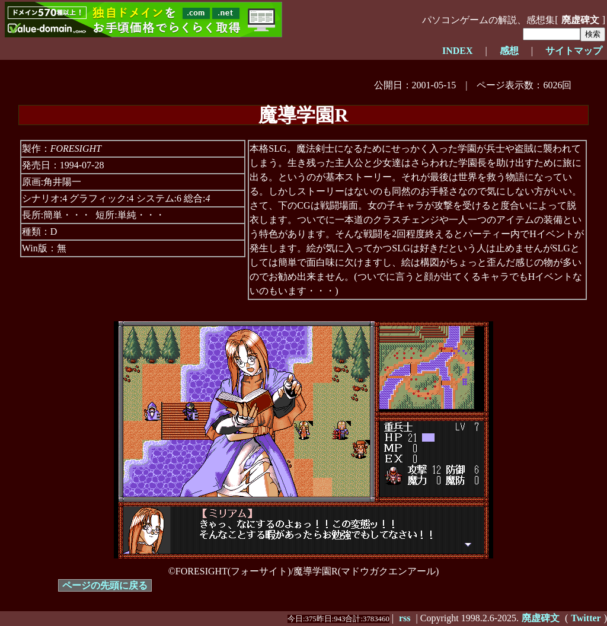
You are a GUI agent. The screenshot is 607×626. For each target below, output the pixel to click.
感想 (509, 51)
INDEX (457, 51)
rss (405, 618)
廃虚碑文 (580, 20)
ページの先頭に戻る (105, 585)
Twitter (585, 618)
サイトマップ (573, 51)
